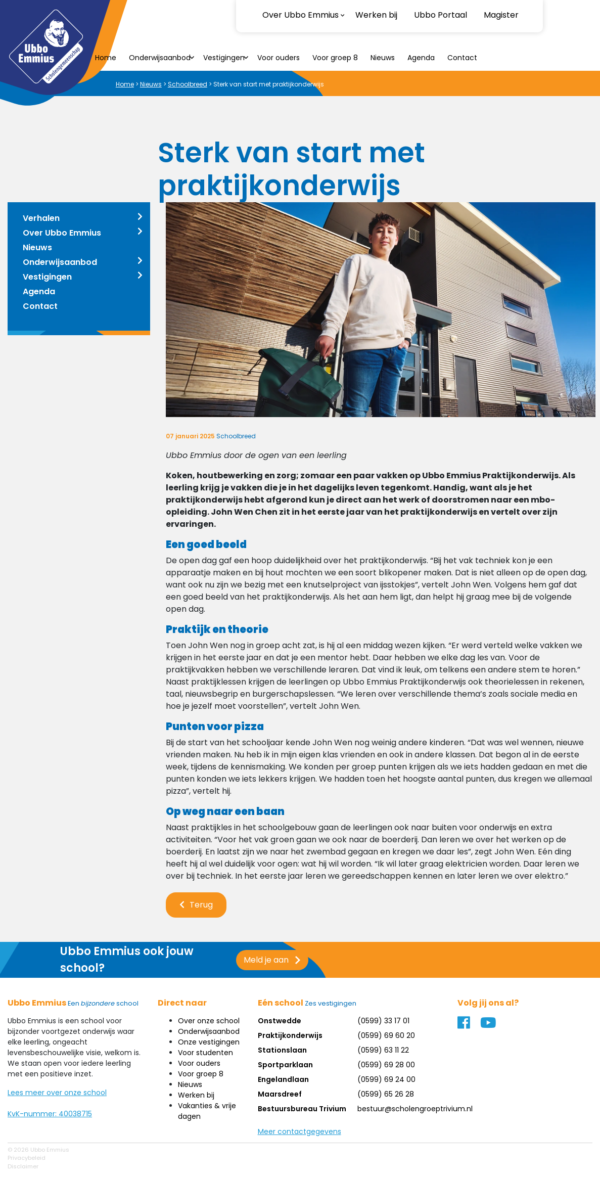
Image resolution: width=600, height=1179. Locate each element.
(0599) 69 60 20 (386, 1035)
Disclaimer (23, 1166)
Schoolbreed (187, 84)
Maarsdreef (280, 1094)
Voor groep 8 (335, 58)
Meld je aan (258, 960)
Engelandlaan (283, 1079)
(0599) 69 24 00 (386, 1079)
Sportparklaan (285, 1065)
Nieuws (383, 58)
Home (105, 58)
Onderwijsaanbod (160, 58)
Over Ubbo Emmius (62, 233)
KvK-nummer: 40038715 (50, 1114)
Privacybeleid (26, 1158)
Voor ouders (278, 58)
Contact (462, 58)
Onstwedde (279, 1021)
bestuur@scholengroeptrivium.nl (415, 1109)
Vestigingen (224, 58)
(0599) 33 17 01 (383, 1021)
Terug (201, 905)
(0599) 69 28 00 (386, 1065)
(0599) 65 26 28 (385, 1094)
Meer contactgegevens (299, 1131)
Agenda (421, 58)
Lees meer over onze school (57, 1092)
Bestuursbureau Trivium (302, 1109)
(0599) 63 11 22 (383, 1050)
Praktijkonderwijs (290, 1035)
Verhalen (41, 218)
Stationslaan (282, 1050)
